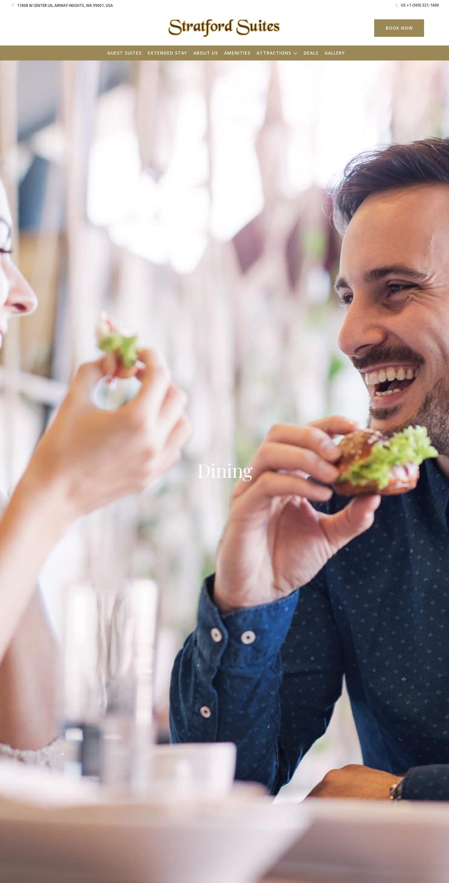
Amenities (237, 53)
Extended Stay (167, 53)
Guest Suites (124, 53)
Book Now (399, 28)
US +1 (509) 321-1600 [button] (420, 5)
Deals (311, 53)
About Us (205, 53)
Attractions (274, 53)
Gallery (335, 53)
